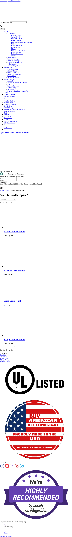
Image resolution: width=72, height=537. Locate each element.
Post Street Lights (16, 45)
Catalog (7, 190)
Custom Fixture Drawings (15, 62)
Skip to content (15, 1)
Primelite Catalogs (13, 59)
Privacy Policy (4, 360)
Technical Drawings (14, 60)
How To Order (8, 67)
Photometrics (11, 89)
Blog (9, 84)
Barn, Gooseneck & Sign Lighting (21, 42)
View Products (8, 32)
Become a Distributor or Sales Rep (18, 91)
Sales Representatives (14, 74)
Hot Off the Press (16, 38)
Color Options (12, 64)
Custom (13, 55)
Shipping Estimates (13, 77)
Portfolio (6, 114)
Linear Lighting (16, 40)
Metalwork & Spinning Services (17, 82)
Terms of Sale (12, 76)
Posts (12, 44)
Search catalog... (5, 22)
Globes (13, 49)
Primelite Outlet (16, 35)
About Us (10, 81)
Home (2, 190)
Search (6, 525)
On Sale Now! (15, 37)
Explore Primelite (9, 79)
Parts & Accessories (17, 54)
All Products (11, 33)
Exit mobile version (6, 536)
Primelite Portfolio (13, 86)
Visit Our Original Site (14, 66)
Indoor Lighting (16, 52)
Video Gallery (12, 87)
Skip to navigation (5, 1)
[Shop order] (8, 200)
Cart (6, 533)
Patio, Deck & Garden (18, 50)
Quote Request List (13, 72)
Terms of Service (5, 361)
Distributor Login (13, 69)
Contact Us (7, 93)
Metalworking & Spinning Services (14, 109)
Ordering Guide (12, 71)
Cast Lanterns (15, 47)
